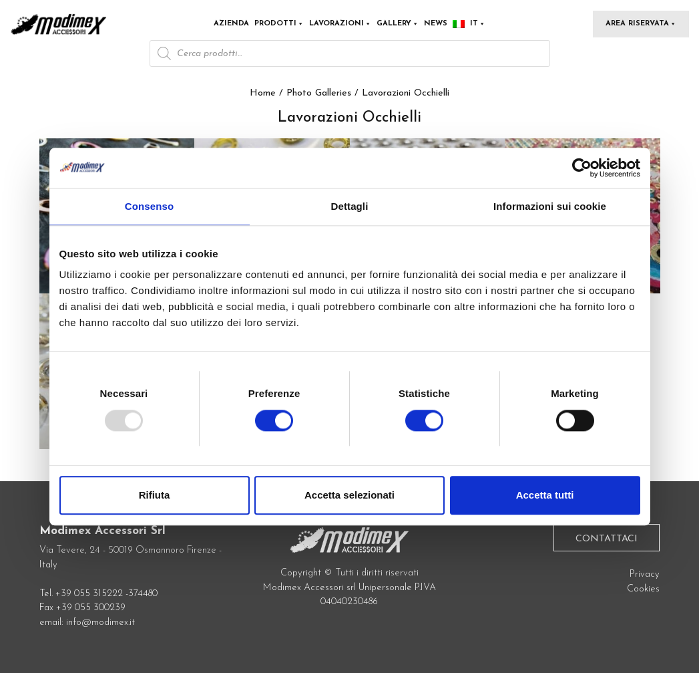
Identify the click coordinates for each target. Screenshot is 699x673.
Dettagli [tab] (350, 206)
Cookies (643, 589)
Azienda (231, 23)
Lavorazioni (340, 23)
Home (263, 93)
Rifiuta (154, 495)
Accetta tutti (545, 495)
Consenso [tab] (149, 206)
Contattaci (606, 539)
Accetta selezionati (349, 495)
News (435, 23)
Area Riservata (641, 23)
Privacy (645, 574)
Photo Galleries (318, 93)
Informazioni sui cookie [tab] (549, 206)
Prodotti (279, 23)
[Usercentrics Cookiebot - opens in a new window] (581, 168)
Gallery (398, 23)
